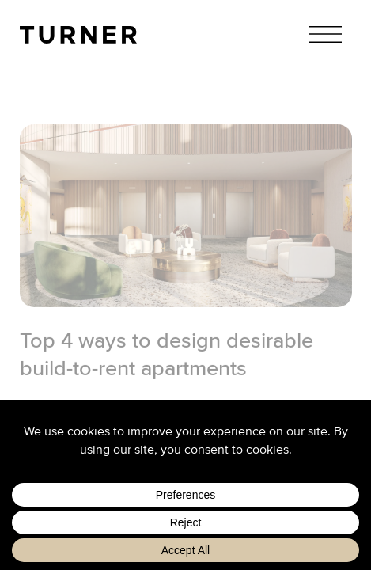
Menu (325, 34)
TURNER (78, 35)
